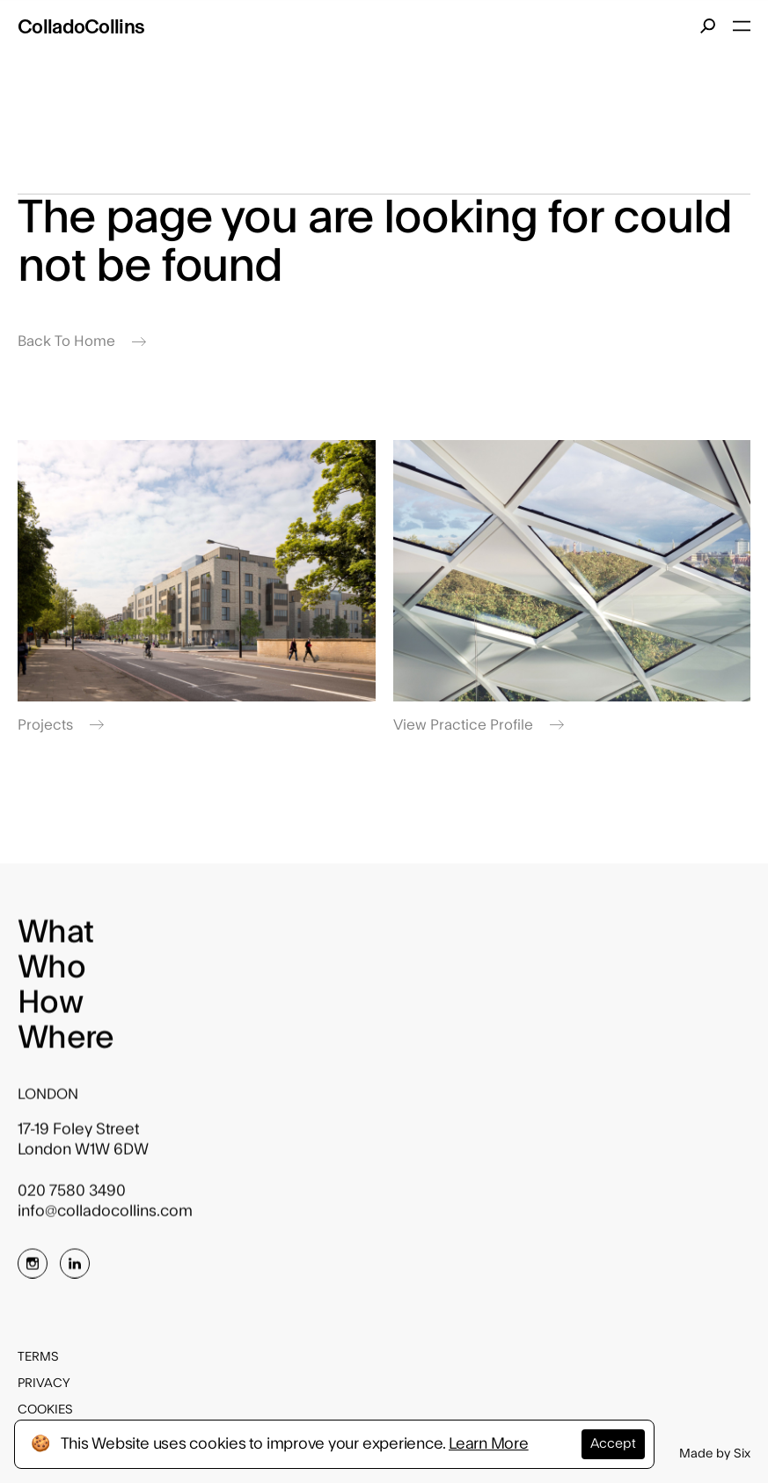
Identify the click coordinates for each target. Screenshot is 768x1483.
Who (51, 974)
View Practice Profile (478, 725)
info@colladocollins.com (105, 1217)
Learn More (489, 1443)
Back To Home (82, 341)
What (55, 939)
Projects (61, 725)
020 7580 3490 (72, 1197)
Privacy (44, 1383)
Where (65, 1045)
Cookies (45, 1410)
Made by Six (714, 1454)
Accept (613, 1443)
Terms (38, 1357)
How (50, 1009)
